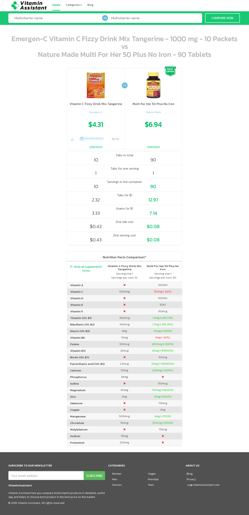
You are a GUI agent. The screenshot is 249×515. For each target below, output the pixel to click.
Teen (151, 485)
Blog (90, 5)
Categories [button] (74, 5)
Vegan (152, 474)
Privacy (191, 479)
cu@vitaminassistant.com (203, 485)
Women (116, 474)
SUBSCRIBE (94, 475)
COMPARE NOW (222, 18)
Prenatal (153, 479)
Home (56, 5)
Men (114, 479)
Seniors (117, 485)
